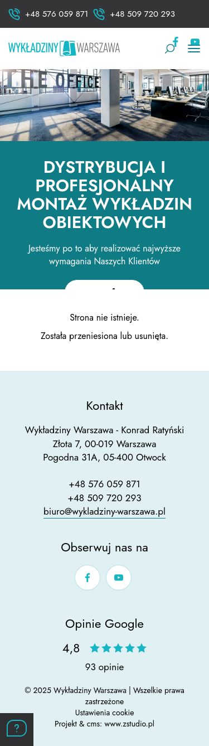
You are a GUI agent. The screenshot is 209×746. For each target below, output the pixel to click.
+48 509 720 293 (104, 498)
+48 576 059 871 (104, 484)
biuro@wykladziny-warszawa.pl (104, 511)
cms (93, 723)
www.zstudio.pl (129, 723)
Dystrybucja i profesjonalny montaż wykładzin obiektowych (104, 194)
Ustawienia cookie (104, 712)
